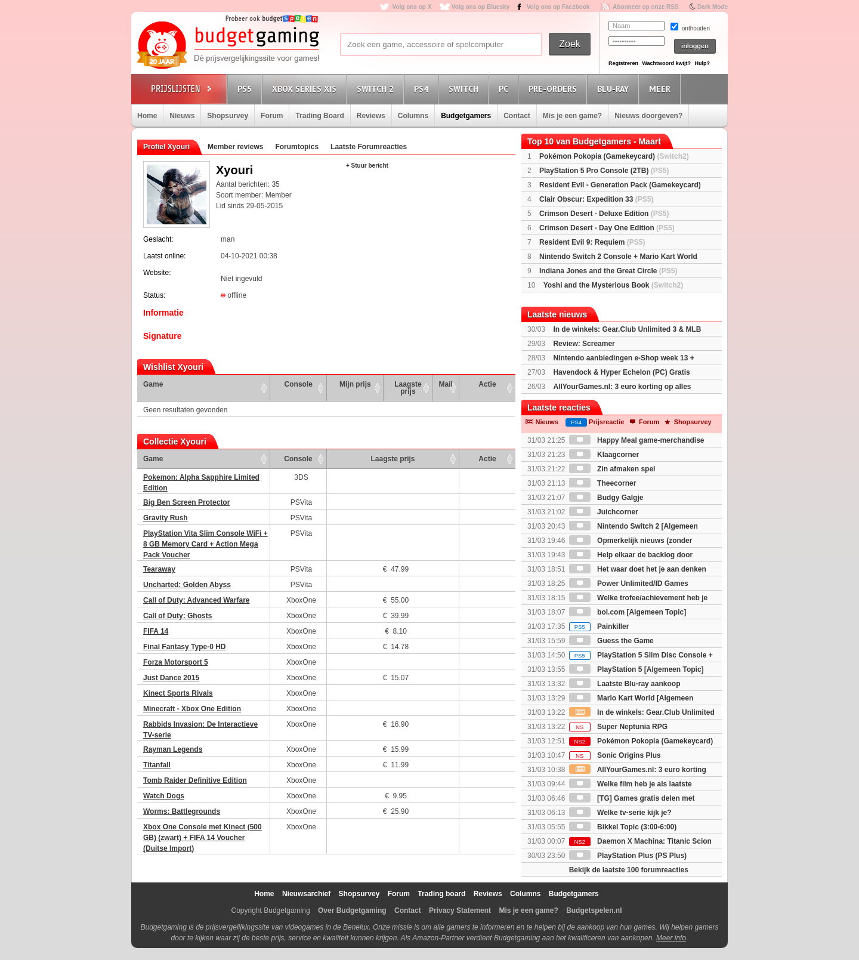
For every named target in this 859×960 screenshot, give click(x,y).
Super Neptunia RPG (618, 727)
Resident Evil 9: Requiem (592, 242)
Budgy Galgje (606, 497)
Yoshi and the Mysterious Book (613, 285)
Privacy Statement (460, 910)
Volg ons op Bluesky (481, 7)
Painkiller (599, 626)
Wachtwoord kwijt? (666, 63)
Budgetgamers (466, 116)
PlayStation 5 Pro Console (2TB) (604, 170)
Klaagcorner (604, 454)
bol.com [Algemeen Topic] (627, 612)
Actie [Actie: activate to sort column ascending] (487, 384)
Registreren (623, 63)
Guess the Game (611, 641)
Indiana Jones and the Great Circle (608, 271)
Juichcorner (603, 512)
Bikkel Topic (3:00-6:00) (623, 827)
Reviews (371, 116)
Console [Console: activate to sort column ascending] (299, 384)
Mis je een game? (572, 116)
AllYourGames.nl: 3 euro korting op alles (622, 386)
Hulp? (702, 63)
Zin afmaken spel (612, 469)
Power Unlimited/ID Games (628, 583)
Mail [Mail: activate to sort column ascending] (446, 384)
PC (505, 88)
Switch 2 (377, 88)
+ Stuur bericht (367, 165)
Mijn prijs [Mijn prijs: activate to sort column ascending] (355, 384)
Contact (516, 116)
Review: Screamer (583, 343)
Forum (272, 116)
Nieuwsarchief (306, 894)
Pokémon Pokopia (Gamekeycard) (614, 156)
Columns (413, 116)
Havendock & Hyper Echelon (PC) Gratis (621, 372)
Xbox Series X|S (306, 88)
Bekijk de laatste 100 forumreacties (628, 870)
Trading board (441, 894)
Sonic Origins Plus (615, 755)
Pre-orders (554, 88)
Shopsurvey (227, 116)
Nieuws (181, 116)
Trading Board (319, 116)
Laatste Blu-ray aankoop (625, 684)
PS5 (246, 88)
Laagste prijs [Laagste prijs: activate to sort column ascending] (407, 388)
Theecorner (602, 483)
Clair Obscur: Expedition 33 (596, 199)
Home (147, 116)
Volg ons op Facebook (558, 7)
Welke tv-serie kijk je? (620, 812)
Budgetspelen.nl (594, 910)
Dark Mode (712, 7)
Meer (661, 88)
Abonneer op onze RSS (646, 7)
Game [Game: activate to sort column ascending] (153, 384)
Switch (465, 88)
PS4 (423, 88)
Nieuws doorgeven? (648, 116)
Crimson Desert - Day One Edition (607, 228)
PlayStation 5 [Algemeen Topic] (636, 669)
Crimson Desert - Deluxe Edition (604, 213)
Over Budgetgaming (352, 910)
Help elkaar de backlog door (631, 555)
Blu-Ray (614, 88)
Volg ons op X (411, 7)
